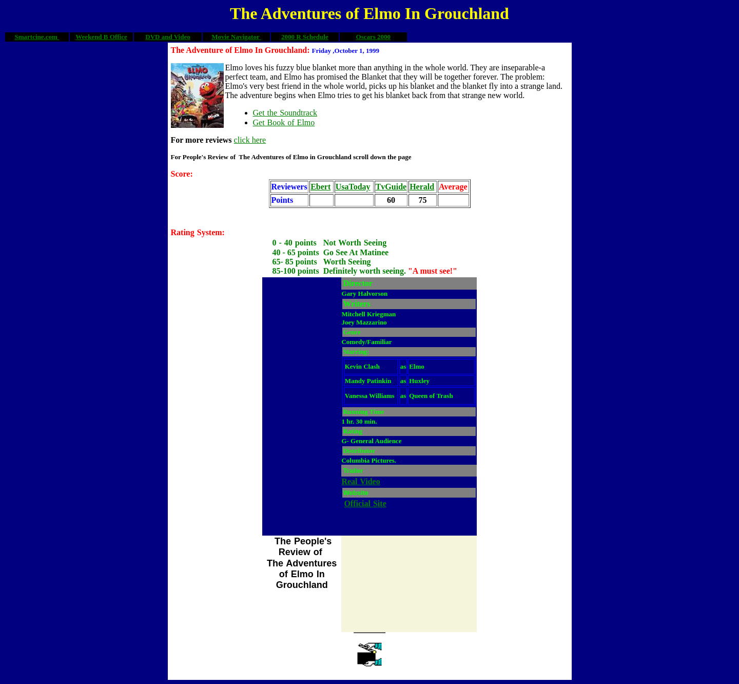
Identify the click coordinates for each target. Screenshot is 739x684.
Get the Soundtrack (285, 112)
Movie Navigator (236, 37)
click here (250, 140)
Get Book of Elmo (284, 122)
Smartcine (29, 37)
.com (52, 37)
